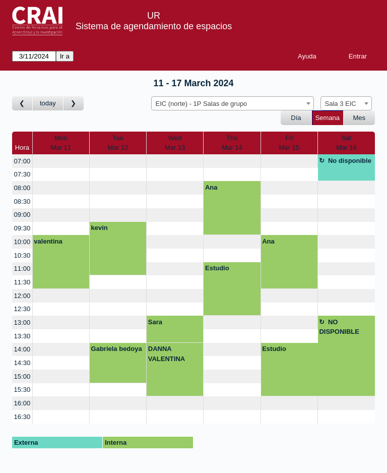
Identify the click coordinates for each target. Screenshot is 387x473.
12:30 (22, 309)
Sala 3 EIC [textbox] (340, 103)
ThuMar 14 (232, 143)
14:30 (22, 363)
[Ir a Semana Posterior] (73, 103)
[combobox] (232, 103)
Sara (155, 322)
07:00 (22, 161)
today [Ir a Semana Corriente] (48, 103)
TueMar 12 (118, 143)
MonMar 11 (61, 143)
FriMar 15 (289, 143)
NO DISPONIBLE (339, 327)
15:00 (22, 376)
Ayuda (307, 56)
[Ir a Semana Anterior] (22, 103)
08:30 (22, 201)
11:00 (22, 268)
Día (296, 118)
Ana (211, 187)
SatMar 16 (346, 143)
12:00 (22, 296)
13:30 (22, 336)
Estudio (217, 268)
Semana (327, 118)
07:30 (22, 174)
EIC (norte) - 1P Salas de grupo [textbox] (201, 103)
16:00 (22, 403)
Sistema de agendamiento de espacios (154, 26)
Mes (359, 118)
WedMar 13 (175, 143)
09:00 (22, 214)
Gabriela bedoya (116, 348)
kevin (99, 227)
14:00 (22, 349)
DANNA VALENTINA (166, 354)
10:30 (22, 255)
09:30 (22, 228)
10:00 (22, 242)
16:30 (22, 417)
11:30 (22, 282)
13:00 (22, 322)
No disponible (349, 160)
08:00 (22, 188)
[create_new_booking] (61, 161)
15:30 (22, 389)
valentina (48, 241)
